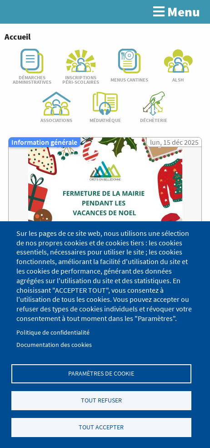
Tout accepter (101, 427)
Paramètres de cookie (101, 373)
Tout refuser (101, 400)
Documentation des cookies (54, 345)
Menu (176, 12)
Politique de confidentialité (53, 332)
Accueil (17, 36)
